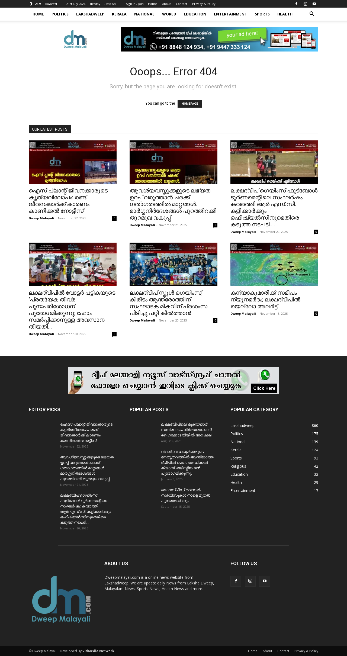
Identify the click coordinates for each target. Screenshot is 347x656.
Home (152, 4)
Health (285, 14)
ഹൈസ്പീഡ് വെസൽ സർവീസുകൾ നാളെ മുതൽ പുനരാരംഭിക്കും (185, 495)
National (144, 14)
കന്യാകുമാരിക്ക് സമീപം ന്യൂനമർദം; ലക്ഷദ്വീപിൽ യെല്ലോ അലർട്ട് (265, 300)
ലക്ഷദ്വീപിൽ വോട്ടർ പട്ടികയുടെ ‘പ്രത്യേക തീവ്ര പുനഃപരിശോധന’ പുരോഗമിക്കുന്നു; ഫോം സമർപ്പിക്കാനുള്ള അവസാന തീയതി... (72, 310)
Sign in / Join (135, 4)
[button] (311, 14)
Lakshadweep (90, 14)
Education (195, 14)
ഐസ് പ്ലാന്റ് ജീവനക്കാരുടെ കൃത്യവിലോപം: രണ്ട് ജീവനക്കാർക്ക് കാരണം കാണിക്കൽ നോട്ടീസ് (68, 200)
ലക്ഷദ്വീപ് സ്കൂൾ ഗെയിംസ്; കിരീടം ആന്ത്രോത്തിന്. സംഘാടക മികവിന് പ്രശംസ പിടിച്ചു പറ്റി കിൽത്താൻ (168, 303)
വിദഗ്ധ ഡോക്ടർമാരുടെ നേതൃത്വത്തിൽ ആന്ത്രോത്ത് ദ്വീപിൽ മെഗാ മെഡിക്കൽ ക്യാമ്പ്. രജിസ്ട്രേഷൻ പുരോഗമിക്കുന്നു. (187, 462)
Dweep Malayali (41, 218)
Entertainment (230, 14)
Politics (60, 14)
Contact (181, 4)
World (169, 14)
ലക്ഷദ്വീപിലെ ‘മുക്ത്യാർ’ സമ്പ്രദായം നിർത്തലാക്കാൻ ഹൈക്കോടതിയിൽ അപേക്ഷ (186, 429)
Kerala (119, 14)
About (166, 4)
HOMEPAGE (190, 103)
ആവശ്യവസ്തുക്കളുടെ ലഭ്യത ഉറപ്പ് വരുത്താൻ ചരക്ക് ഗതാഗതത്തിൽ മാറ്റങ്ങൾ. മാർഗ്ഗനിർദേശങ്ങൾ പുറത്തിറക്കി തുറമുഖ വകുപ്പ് (173, 204)
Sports (262, 14)
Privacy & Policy (204, 4)
